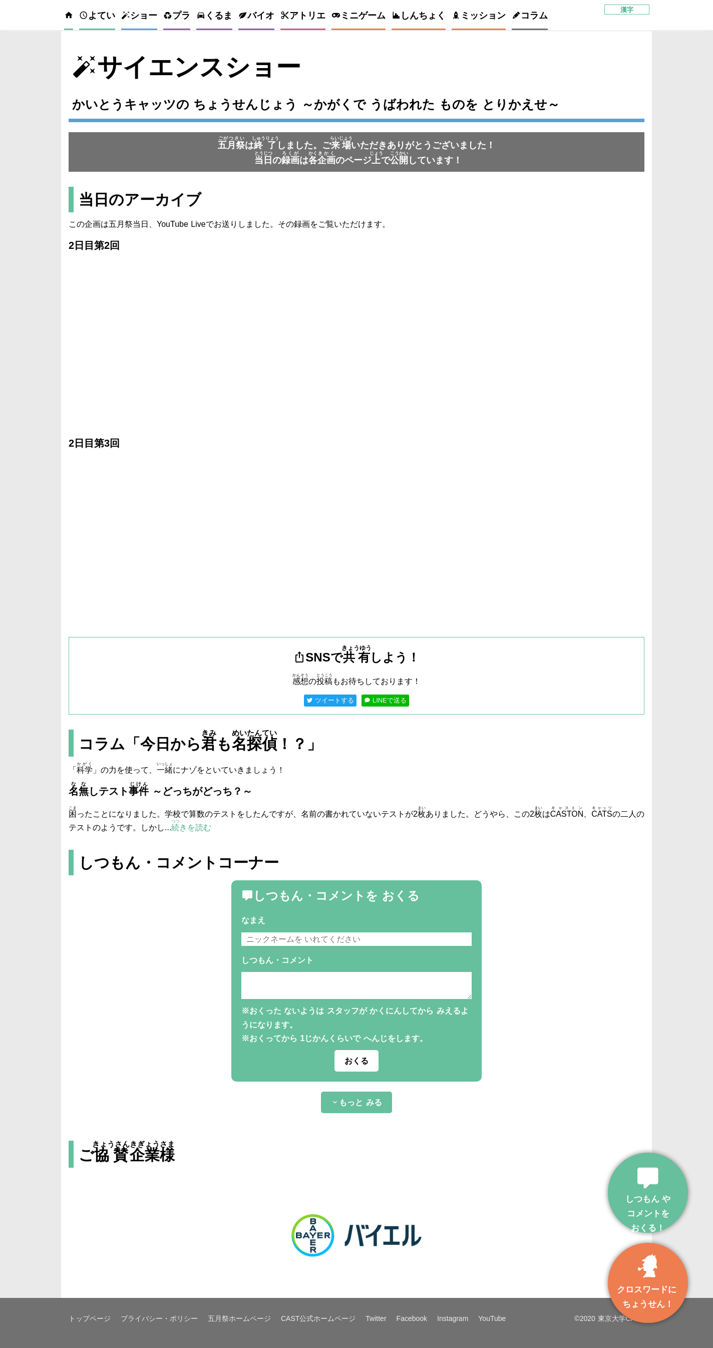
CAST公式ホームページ (318, 1318)
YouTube (492, 1318)
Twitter (376, 1318)
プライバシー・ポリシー (159, 1318)
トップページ (90, 1318)
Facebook (412, 1318)
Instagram (452, 1318)
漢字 (626, 10)
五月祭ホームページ (239, 1318)
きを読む (191, 827)
